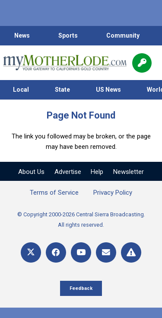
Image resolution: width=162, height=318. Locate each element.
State (62, 89)
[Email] (106, 252)
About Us (31, 172)
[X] (31, 252)
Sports (68, 35)
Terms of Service (54, 192)
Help (97, 172)
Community (123, 35)
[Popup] (142, 63)
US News (108, 89)
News (22, 35)
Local (21, 89)
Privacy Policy (112, 192)
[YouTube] (81, 252)
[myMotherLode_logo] (64, 62)
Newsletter (128, 172)
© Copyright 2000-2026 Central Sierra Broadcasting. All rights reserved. (81, 219)
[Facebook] (56, 252)
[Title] (131, 252)
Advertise (67, 172)
